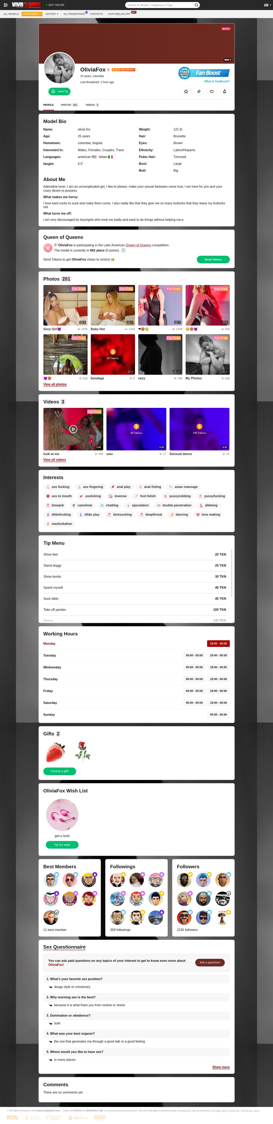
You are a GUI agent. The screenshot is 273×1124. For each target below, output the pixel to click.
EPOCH (77, 1110)
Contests (96, 14)
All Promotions (75, 13)
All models (11, 14)
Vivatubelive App (120, 13)
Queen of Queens (138, 245)
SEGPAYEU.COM (94, 1110)
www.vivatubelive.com (48, 1110)
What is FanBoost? (217, 81)
